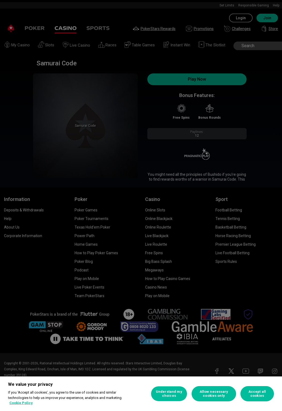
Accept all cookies (257, 394)
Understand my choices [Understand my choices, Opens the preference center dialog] (169, 394)
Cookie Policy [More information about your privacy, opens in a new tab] (21, 403)
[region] (141, 393)
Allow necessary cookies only (214, 394)
